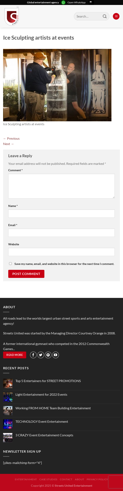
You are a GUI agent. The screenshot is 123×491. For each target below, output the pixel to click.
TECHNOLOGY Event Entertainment (42, 421)
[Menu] (116, 16)
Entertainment (26, 479)
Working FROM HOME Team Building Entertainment (53, 408)
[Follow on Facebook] (33, 355)
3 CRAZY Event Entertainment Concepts (44, 435)
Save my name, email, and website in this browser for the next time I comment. (64, 264)
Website (13, 244)
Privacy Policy (97, 479)
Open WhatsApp (76, 2)
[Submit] (105, 16)
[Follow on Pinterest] (48, 355)
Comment (15, 170)
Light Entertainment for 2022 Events (41, 394)
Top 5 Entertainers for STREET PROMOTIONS (48, 381)
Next (8, 144)
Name (13, 206)
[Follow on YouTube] (55, 355)
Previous (11, 138)
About (79, 479)
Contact (66, 479)
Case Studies (48, 479)
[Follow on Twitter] (40, 355)
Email (12, 225)
